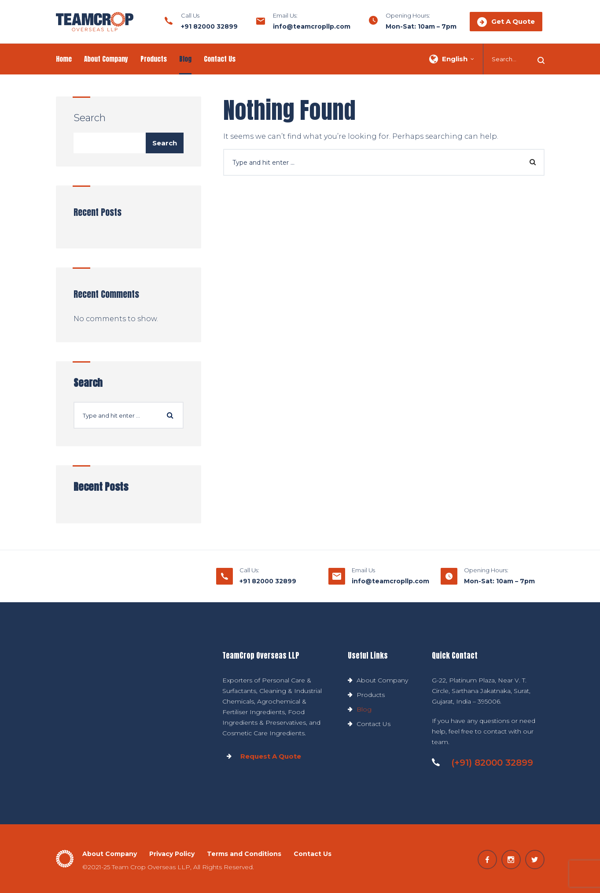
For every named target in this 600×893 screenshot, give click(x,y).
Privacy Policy (172, 854)
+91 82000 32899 (209, 26)
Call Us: (249, 570)
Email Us (363, 570)
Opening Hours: (408, 15)
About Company (106, 59)
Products (153, 59)
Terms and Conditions (244, 854)
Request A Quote (261, 756)
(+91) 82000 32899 (482, 762)
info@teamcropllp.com (311, 26)
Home (64, 59)
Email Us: (285, 15)
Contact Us (220, 59)
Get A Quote (506, 22)
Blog (185, 59)
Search (90, 118)
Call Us (190, 15)
